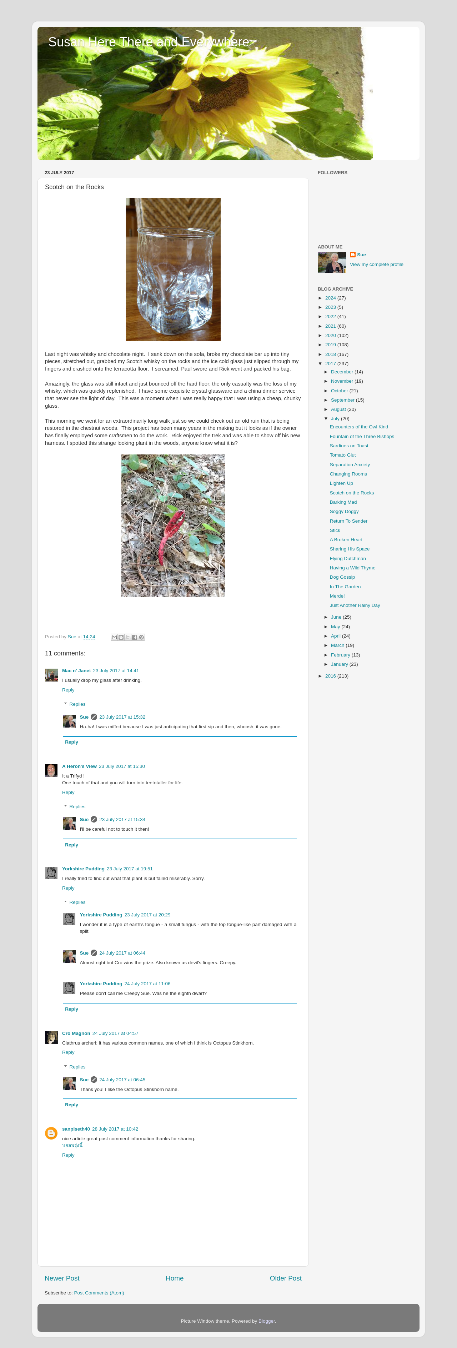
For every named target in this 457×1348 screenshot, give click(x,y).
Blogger (266, 1321)
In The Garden (345, 586)
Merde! (337, 596)
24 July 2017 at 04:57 (115, 1033)
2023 (331, 307)
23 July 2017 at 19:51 (130, 868)
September (343, 400)
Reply (68, 690)
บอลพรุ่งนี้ (72, 1145)
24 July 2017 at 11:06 (148, 983)
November (343, 381)
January (340, 664)
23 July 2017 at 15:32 (122, 717)
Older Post (286, 1278)
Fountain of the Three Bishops (362, 436)
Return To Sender (349, 521)
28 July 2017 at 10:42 (115, 1129)
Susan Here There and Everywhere (149, 42)
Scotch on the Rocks (352, 493)
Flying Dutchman (348, 558)
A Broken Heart (346, 539)
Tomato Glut (343, 455)
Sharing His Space (350, 549)
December (343, 371)
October (340, 390)
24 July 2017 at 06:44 (122, 953)
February (341, 655)
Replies (78, 704)
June (337, 617)
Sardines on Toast (349, 445)
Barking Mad (343, 502)
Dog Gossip (342, 577)
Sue (84, 717)
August (339, 409)
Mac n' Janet (76, 670)
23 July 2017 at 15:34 (122, 819)
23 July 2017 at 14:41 (116, 670)
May (336, 626)
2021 (331, 326)
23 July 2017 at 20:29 (148, 914)
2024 (331, 298)
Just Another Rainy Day (355, 605)
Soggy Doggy (344, 511)
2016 (331, 676)
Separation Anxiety (350, 464)
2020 (331, 335)
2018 (331, 354)
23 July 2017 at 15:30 (122, 766)
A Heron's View (79, 766)
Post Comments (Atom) (99, 1293)
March (338, 645)
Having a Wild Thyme (353, 567)
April (336, 636)
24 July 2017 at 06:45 (122, 1079)
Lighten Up (341, 483)
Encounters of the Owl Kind (359, 426)
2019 (331, 344)
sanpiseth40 (76, 1129)
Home (175, 1278)
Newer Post (62, 1278)
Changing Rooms (348, 474)
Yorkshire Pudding (83, 868)
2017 (331, 363)
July (336, 418)
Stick (335, 530)
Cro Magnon (76, 1033)
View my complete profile (376, 264)
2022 (331, 316)
